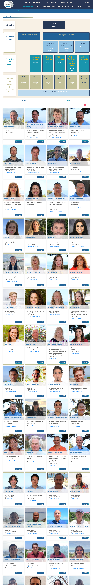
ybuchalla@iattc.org (33, 246)
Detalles (50, 50)
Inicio (4, 10)
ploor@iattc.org (10, 351)
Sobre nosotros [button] (29, 6)
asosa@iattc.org (10, 460)
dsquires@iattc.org (33, 461)
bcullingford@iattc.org (78, 246)
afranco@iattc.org (10, 134)
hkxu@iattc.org (32, 500)
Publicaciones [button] (36, 2)
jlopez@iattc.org (10, 172)
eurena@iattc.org (54, 465)
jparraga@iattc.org (11, 426)
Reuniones (27, 2)
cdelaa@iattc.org (10, 533)
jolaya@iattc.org (32, 391)
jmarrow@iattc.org (55, 358)
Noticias (45, 2)
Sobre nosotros (11, 10)
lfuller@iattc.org (54, 279)
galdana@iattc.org (55, 498)
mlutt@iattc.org (54, 533)
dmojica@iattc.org (11, 391)
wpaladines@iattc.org (78, 533)
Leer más (18, 141)
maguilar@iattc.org (33, 207)
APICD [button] (54, 6)
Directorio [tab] (68, 101)
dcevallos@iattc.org (11, 567)
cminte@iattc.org (76, 353)
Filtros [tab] (24, 101)
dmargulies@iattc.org (33, 351)
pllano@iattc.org (76, 318)
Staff (60, 82)
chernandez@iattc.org (78, 568)
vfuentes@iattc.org (55, 568)
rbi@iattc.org (9, 244)
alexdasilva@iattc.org (55, 137)
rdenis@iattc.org (76, 171)
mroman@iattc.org (55, 426)
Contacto (70, 2)
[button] (89, 6)
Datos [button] (60, 6)
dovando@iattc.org (77, 391)
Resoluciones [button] (53, 2)
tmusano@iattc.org (11, 209)
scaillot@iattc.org (54, 172)
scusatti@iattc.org (77, 498)
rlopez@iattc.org (32, 533)
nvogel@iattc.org (76, 461)
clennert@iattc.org (55, 314)
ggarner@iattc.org (10, 314)
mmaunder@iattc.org (33, 172)
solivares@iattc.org (55, 391)
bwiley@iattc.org (10, 498)
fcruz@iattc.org (32, 567)
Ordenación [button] (69, 6)
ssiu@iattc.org (76, 426)
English (87, 2)
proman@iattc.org (33, 425)
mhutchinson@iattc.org (34, 316)
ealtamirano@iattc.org (56, 211)
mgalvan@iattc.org (77, 279)
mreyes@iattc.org (32, 279)
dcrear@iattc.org (54, 246)
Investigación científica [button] (43, 6)
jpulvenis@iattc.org (33, 137)
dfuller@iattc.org (76, 136)
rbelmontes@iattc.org (78, 207)
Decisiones (63, 2)
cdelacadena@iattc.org (12, 281)
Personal (54, 26)
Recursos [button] (78, 6)
